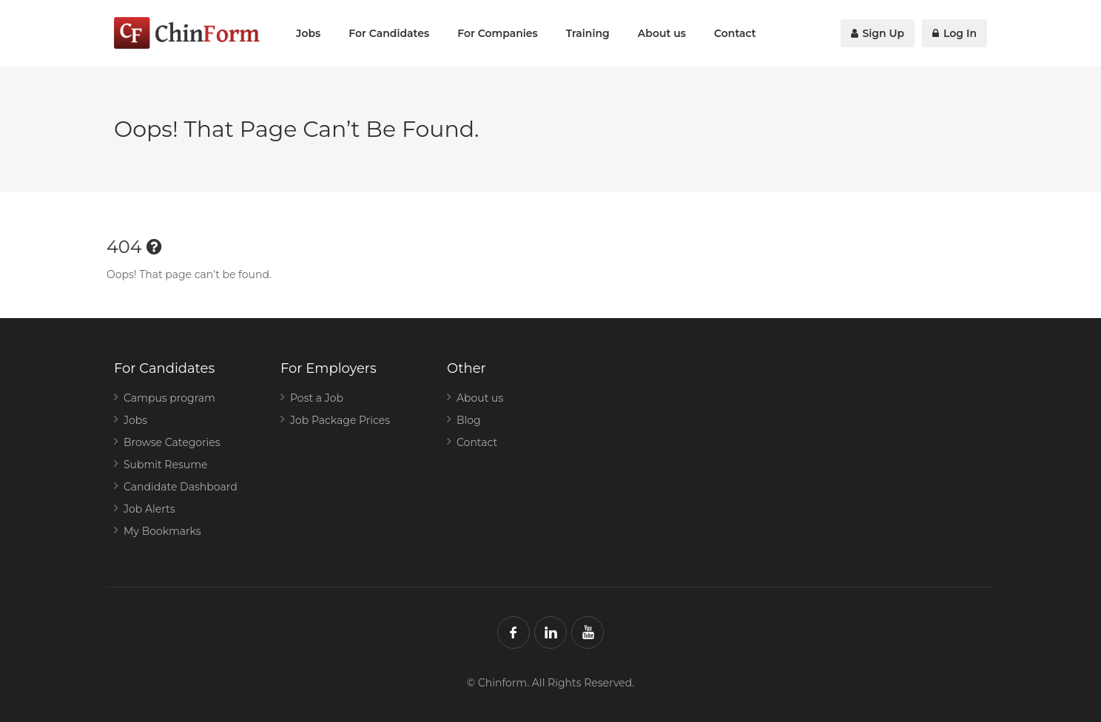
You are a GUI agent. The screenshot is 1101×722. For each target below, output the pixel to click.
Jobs (308, 33)
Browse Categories (172, 442)
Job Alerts (149, 509)
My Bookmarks (162, 531)
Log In (954, 33)
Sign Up (878, 33)
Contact (735, 33)
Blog (469, 420)
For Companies (497, 33)
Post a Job (316, 398)
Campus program (169, 398)
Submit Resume (166, 464)
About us (662, 33)
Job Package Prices (340, 420)
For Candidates (389, 33)
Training (588, 33)
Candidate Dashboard (181, 486)
